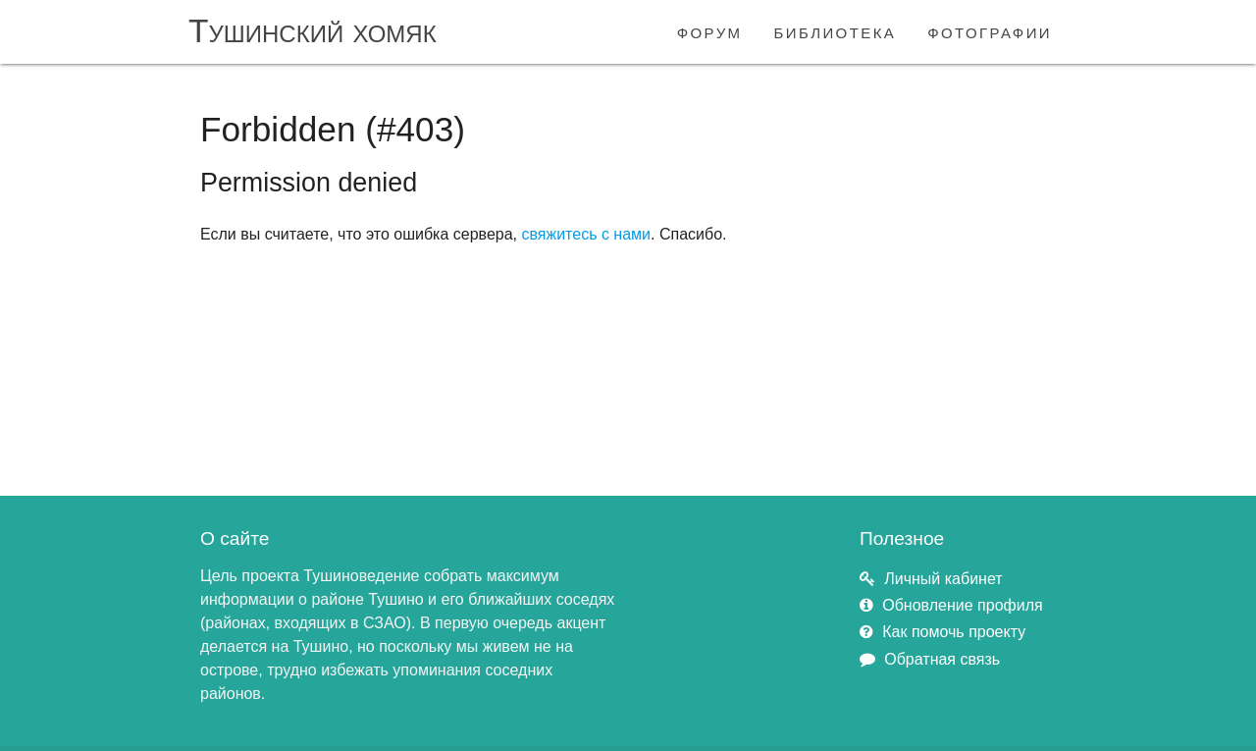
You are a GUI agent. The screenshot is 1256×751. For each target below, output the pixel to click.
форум (710, 31)
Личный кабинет (943, 578)
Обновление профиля (962, 605)
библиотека (835, 31)
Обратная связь (942, 659)
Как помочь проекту (953, 631)
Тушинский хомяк (312, 31)
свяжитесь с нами (586, 234)
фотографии (989, 31)
